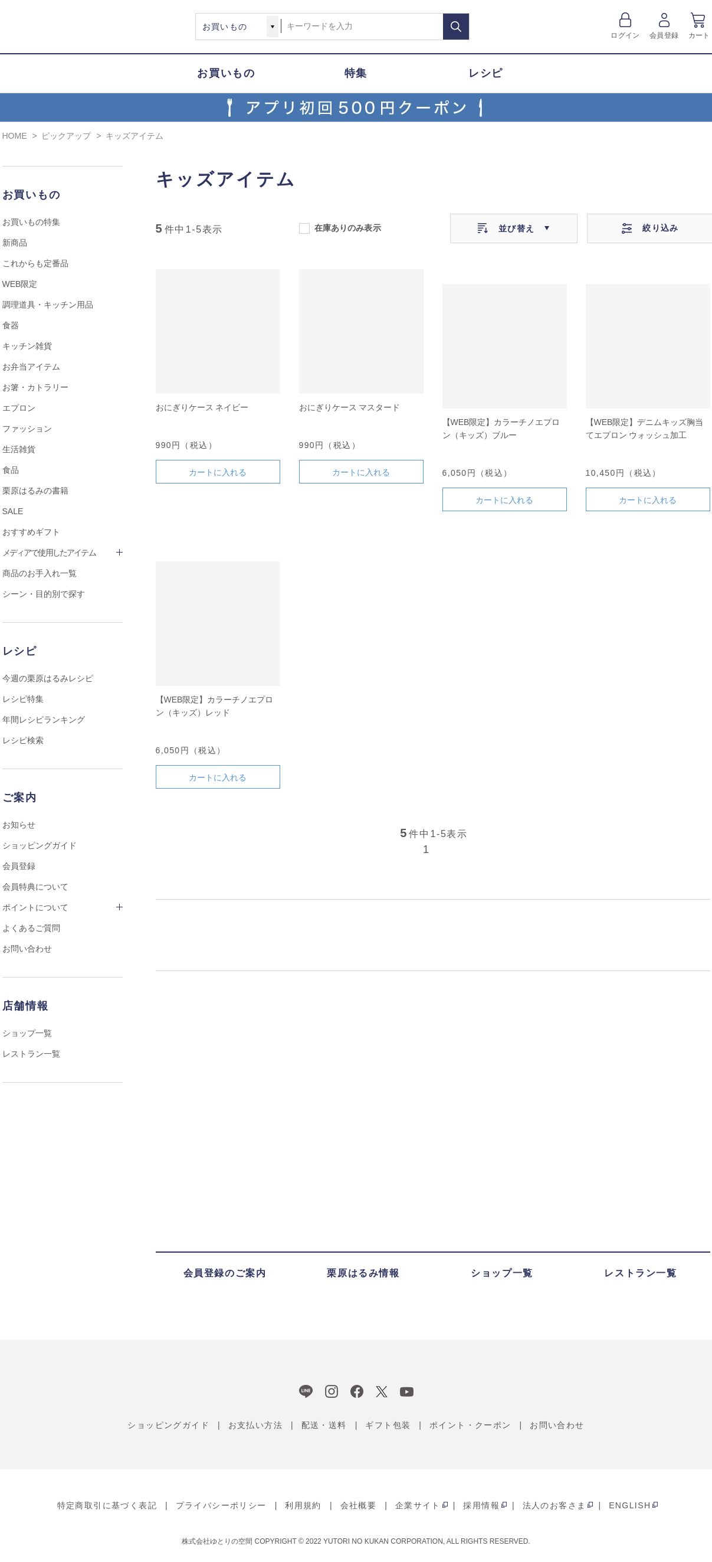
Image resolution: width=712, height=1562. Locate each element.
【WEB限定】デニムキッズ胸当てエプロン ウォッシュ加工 (645, 428)
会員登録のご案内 (225, 1273)
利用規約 (303, 1505)
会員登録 (663, 35)
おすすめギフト (31, 532)
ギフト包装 (388, 1425)
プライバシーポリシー (221, 1505)
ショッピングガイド (39, 845)
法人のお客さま (554, 1505)
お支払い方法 (255, 1425)
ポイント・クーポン (470, 1425)
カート (699, 35)
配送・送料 (324, 1425)
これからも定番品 (35, 263)
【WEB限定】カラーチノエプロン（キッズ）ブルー (501, 428)
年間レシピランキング (43, 719)
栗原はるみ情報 (363, 1273)
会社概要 (358, 1505)
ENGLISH (630, 1505)
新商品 (14, 242)
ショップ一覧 (27, 1033)
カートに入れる (218, 472)
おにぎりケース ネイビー (202, 407)
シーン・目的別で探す (43, 594)
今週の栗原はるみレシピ (47, 678)
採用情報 (481, 1505)
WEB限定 (20, 284)
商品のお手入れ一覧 (39, 573)
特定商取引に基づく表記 (107, 1505)
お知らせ (18, 824)
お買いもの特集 (31, 222)
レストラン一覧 (31, 1053)
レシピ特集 (23, 699)
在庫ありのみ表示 (347, 227)
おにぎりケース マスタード (350, 407)
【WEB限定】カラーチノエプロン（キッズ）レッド (215, 706)
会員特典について (35, 886)
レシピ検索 (23, 740)
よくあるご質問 (31, 928)
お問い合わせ (27, 948)
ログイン (625, 35)
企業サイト (418, 1505)
